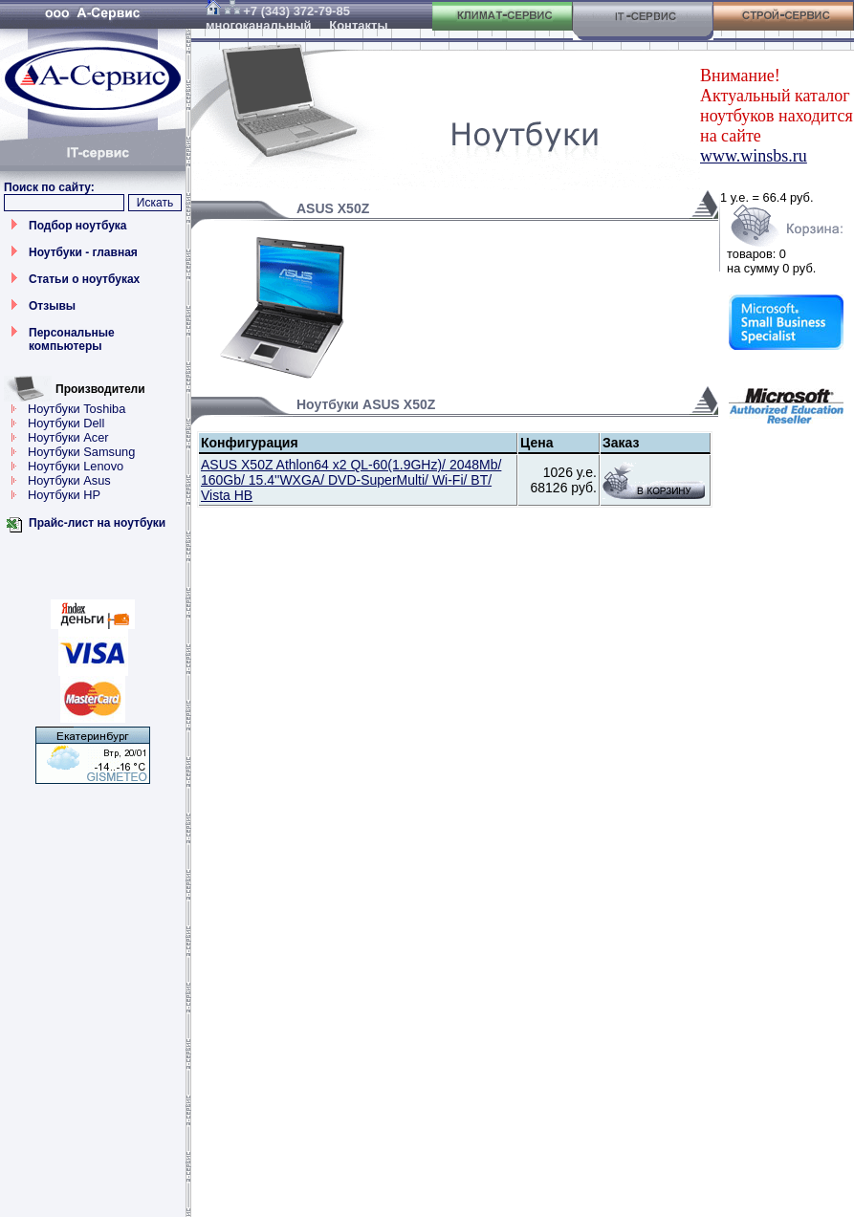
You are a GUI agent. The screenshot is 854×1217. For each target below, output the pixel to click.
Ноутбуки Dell (66, 423)
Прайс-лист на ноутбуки (97, 523)
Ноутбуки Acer (68, 437)
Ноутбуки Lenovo (75, 466)
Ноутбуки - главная (83, 252)
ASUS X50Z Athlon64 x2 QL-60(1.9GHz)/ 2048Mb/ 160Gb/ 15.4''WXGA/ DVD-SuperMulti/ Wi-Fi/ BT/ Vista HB (351, 480)
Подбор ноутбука (78, 225)
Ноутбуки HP (64, 495)
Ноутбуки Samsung (81, 452)
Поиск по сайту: (49, 187)
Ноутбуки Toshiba (76, 409)
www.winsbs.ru (753, 155)
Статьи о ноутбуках (84, 279)
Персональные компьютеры (72, 339)
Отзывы (52, 306)
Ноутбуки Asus (69, 480)
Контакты (358, 25)
